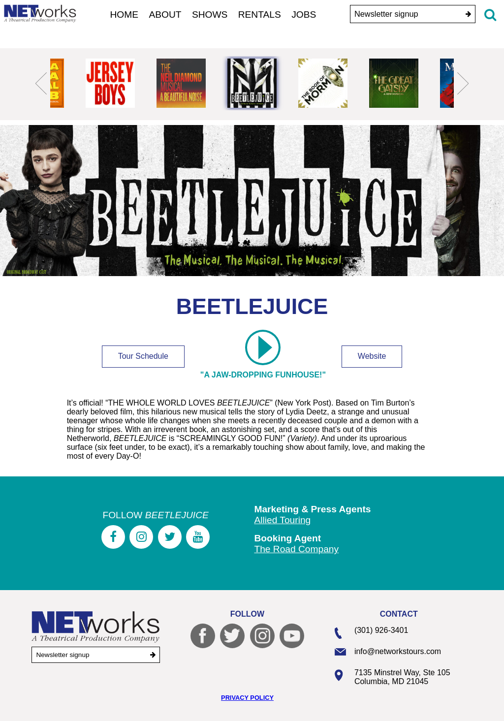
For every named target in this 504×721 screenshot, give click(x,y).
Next (463, 83)
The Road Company (296, 549)
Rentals (259, 14)
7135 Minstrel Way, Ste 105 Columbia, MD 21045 (402, 677)
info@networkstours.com (397, 651)
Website (372, 356)
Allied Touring (282, 520)
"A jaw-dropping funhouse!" (263, 357)
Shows (210, 14)
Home (124, 14)
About (165, 14)
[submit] (468, 14)
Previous (41, 83)
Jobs (303, 14)
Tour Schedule (143, 356)
